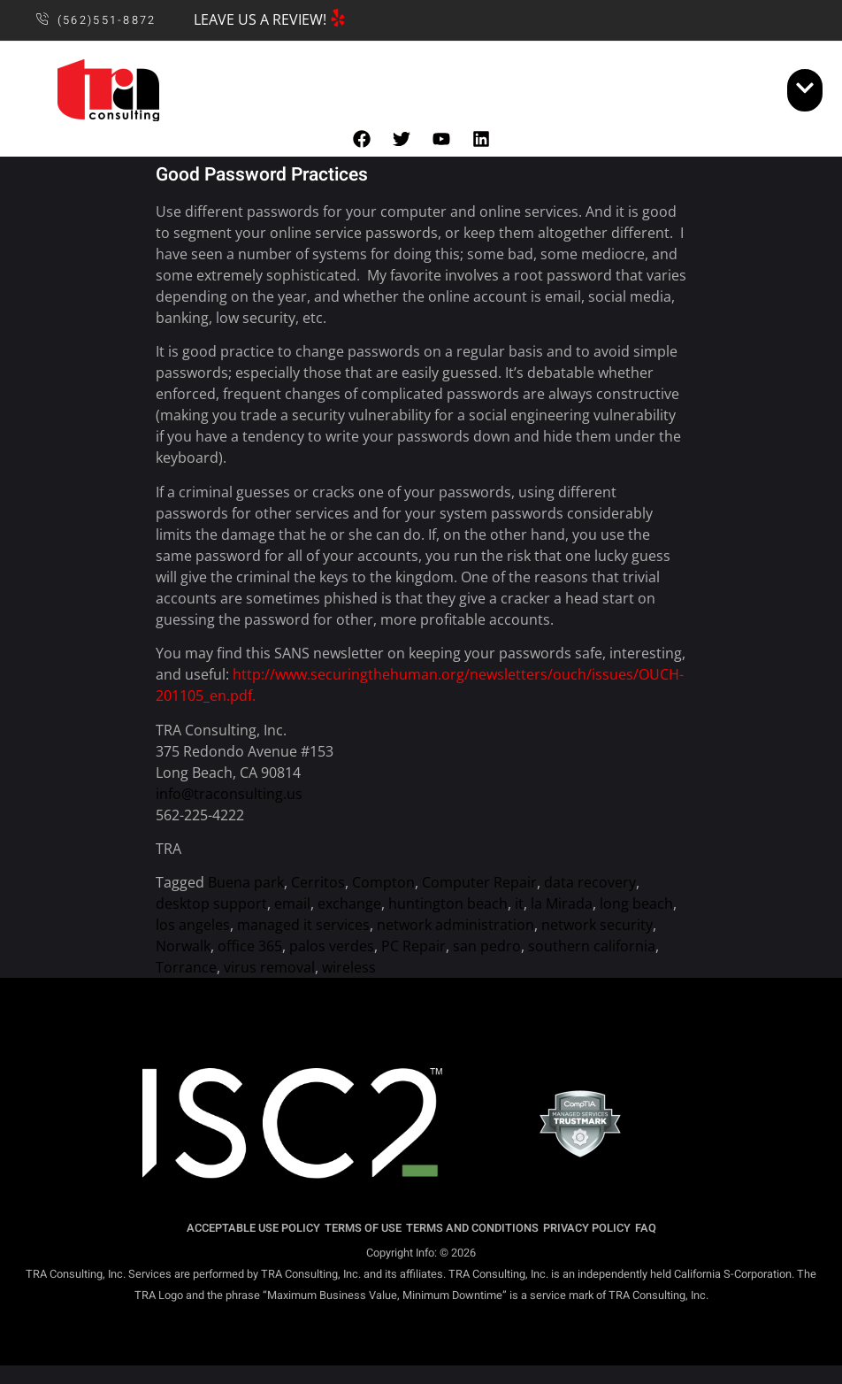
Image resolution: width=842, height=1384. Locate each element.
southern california (591, 946)
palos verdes (331, 946)
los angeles (193, 924)
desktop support (211, 903)
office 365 (250, 946)
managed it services (303, 924)
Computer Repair (479, 882)
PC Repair (413, 946)
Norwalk (183, 946)
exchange (349, 903)
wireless (349, 967)
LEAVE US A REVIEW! (260, 19)
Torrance (186, 967)
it (519, 903)
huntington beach (448, 903)
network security (597, 924)
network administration (455, 924)
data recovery (590, 882)
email (292, 903)
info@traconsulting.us (229, 793)
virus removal (269, 967)
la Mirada (562, 903)
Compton (383, 882)
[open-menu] (804, 90)
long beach (636, 903)
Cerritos (318, 882)
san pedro (487, 946)
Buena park (246, 882)
